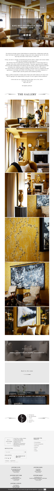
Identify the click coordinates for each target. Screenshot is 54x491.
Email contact (16, 472)
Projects (36, 447)
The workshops (37, 442)
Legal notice (12, 460)
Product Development (38, 444)
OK (45, 489)
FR (41, 7)
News (35, 449)
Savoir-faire (36, 445)
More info (40, 489)
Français (7, 460)
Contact (35, 450)
